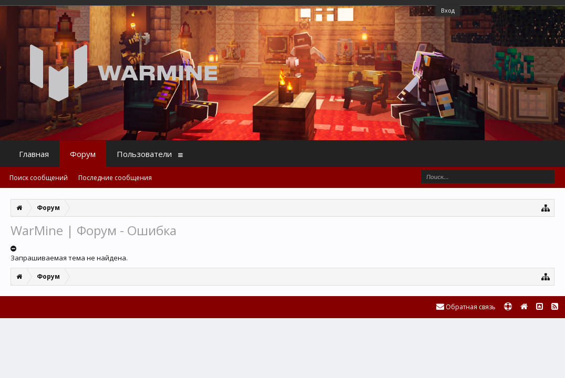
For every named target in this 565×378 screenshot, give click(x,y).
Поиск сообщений (38, 177)
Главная (34, 154)
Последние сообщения (115, 177)
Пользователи (144, 154)
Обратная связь (466, 306)
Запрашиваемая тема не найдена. (69, 257)
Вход (448, 10)
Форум (83, 154)
